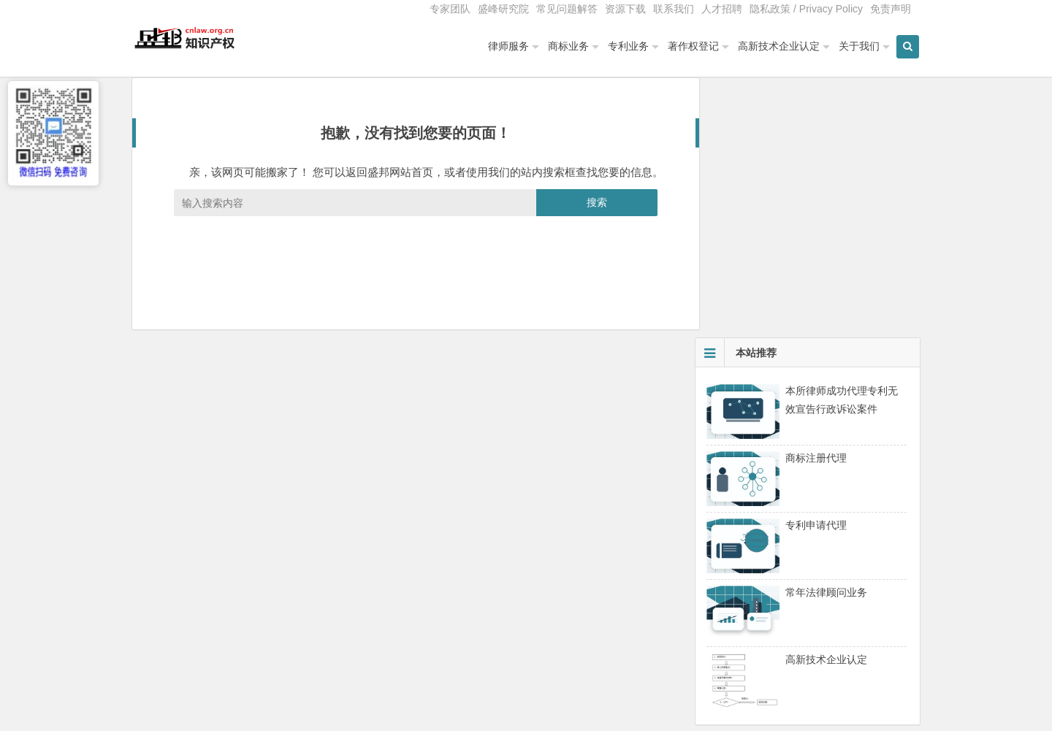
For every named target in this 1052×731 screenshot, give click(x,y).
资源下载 (625, 9)
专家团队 (450, 9)
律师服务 (502, 46)
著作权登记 (687, 46)
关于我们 (853, 46)
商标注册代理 (816, 212)
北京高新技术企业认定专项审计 (778, 558)
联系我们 (673, 9)
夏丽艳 (721, 620)
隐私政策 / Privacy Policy (806, 9)
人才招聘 (721, 9)
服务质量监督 (719, 710)
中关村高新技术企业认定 (762, 538)
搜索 (586, 217)
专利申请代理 (816, 280)
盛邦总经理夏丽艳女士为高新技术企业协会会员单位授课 (834, 599)
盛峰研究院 (503, 9)
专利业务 (622, 46)
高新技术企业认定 (773, 46)
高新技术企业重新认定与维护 (772, 579)
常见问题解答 (567, 9)
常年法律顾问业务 (826, 347)
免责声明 (890, 9)
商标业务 (562, 46)
